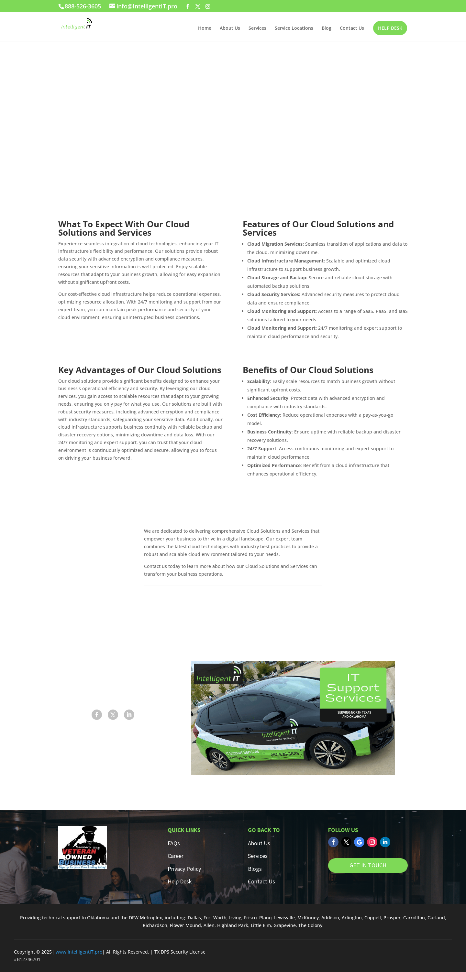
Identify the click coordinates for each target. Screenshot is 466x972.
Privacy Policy (184, 868)
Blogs (255, 868)
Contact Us (352, 28)
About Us (230, 28)
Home (204, 28)
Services (257, 28)
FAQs (174, 843)
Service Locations (294, 28)
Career (175, 856)
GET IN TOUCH (368, 865)
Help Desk (180, 881)
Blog (326, 28)
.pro (98, 952)
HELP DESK (390, 28)
